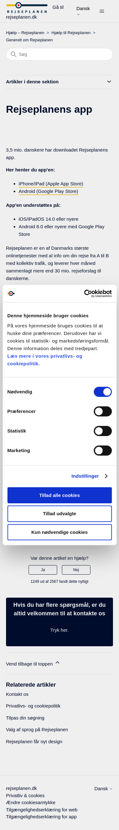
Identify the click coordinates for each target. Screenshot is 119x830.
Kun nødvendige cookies (59, 532)
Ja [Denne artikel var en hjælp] (43, 570)
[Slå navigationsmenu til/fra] (101, 11)
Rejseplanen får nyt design (34, 741)
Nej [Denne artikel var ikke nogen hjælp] (76, 570)
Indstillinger (85, 476)
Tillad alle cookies (59, 495)
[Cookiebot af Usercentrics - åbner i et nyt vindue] (85, 294)
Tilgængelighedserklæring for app (41, 816)
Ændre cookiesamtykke (31, 802)
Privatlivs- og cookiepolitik (33, 705)
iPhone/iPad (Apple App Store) (51, 183)
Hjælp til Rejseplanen (70, 32)
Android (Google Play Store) (48, 191)
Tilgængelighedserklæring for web (41, 809)
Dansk (83, 11)
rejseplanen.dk (21, 788)
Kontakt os (17, 694)
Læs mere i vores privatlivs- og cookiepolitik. (44, 359)
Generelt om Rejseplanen (29, 40)
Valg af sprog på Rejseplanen (37, 729)
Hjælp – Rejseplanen (25, 32)
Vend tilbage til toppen (33, 662)
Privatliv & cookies (25, 795)
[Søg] (59, 54)
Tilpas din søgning (25, 717)
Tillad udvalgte (59, 513)
